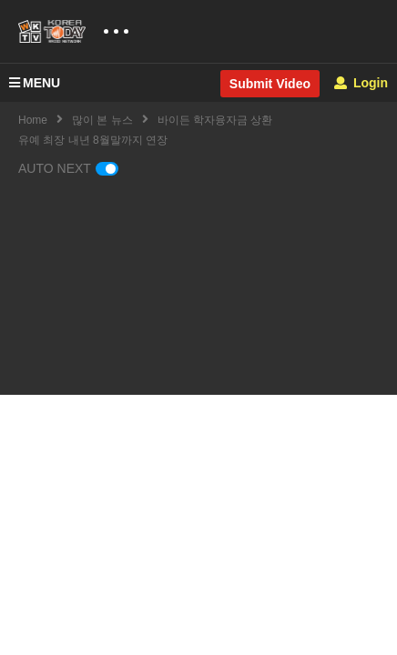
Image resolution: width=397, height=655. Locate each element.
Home (32, 120)
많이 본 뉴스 (102, 120)
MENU (34, 83)
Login (361, 83)
